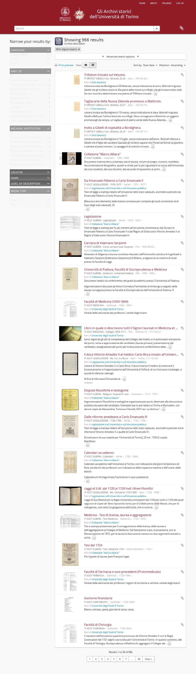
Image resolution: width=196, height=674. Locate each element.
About (153, 3)
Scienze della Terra (21, 112)
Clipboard (181, 28)
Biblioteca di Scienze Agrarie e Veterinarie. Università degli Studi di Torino (51, 156)
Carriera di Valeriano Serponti (105, 243)
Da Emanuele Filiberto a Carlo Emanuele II (113, 181)
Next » (148, 659)
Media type (18, 190)
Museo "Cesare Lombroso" (25, 90)
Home (142, 3)
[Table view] (92, 65)
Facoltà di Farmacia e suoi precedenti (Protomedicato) (122, 572)
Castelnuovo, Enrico (22, 103)
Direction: (164, 65)
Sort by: (137, 65)
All (12, 76)
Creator (17, 171)
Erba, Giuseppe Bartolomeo (26, 121)
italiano (166, 3)
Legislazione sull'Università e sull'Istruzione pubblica (119, 188)
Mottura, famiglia (20, 99)
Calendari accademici (99, 453)
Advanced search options (120, 56)
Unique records (19, 55)
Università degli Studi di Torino (27, 85)
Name (15, 177)
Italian (14, 59)
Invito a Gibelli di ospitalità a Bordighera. (112, 128)
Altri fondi (16, 108)
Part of (16, 70)
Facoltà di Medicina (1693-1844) (106, 301)
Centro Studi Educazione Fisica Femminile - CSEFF (38, 117)
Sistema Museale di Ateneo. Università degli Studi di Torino (43, 142)
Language (18, 49)
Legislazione (92, 216)
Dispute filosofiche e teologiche (106, 390)
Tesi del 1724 (93, 545)
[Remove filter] (79, 49)
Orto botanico (18, 94)
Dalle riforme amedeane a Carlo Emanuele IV (115, 417)
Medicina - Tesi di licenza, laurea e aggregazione (117, 515)
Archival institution (25, 128)
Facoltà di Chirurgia (98, 625)
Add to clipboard (182, 75)
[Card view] (85, 65)
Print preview (64, 65)
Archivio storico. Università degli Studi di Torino (37, 138)
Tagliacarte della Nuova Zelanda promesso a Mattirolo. (122, 101)
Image (14, 200)
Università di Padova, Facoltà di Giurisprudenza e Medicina (125, 269)
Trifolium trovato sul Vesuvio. (105, 75)
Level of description (25, 183)
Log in (180, 3)
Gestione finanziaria (98, 598)
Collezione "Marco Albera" (25, 81)
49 (139, 659)
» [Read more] (155, 93)
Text (13, 205)
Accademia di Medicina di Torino (28, 165)
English (14, 64)
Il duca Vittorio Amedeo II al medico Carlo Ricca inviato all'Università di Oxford (139, 354)
